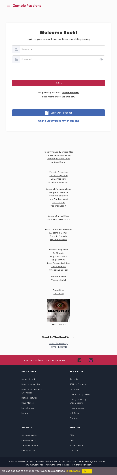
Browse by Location (31, 384)
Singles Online (59, 259)
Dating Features (29, 397)
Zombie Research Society (58, 155)
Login (33, 379)
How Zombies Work (58, 199)
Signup (24, 379)
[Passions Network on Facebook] (79, 360)
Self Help (74, 389)
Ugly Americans (58, 178)
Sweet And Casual (58, 269)
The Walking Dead (59, 175)
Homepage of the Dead (58, 158)
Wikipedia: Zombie (58, 192)
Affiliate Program (78, 384)
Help (72, 440)
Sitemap (74, 418)
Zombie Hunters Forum (58, 219)
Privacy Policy (28, 450)
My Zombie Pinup (58, 239)
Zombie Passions (27, 6)
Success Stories (29, 435)
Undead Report (58, 162)
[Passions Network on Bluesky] (91, 360)
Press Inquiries (77, 408)
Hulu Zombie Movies (58, 182)
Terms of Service (29, 445)
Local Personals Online (58, 263)
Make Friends (76, 445)
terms (58, 465)
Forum (24, 413)
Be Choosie (58, 253)
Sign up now (68, 96)
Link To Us (74, 413)
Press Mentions (28, 440)
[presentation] (58, 72)
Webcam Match (59, 280)
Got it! (87, 471)
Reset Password (70, 92)
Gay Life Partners (58, 256)
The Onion (59, 293)
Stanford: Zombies (58, 195)
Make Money (27, 408)
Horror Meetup (58, 347)
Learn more (73, 471)
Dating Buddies (58, 266)
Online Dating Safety (80, 394)
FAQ (72, 435)
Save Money (27, 402)
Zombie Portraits (58, 236)
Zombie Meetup (58, 343)
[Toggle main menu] (8, 6)
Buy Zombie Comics (59, 232)
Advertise (74, 379)
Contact (74, 450)
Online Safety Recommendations (58, 121)
